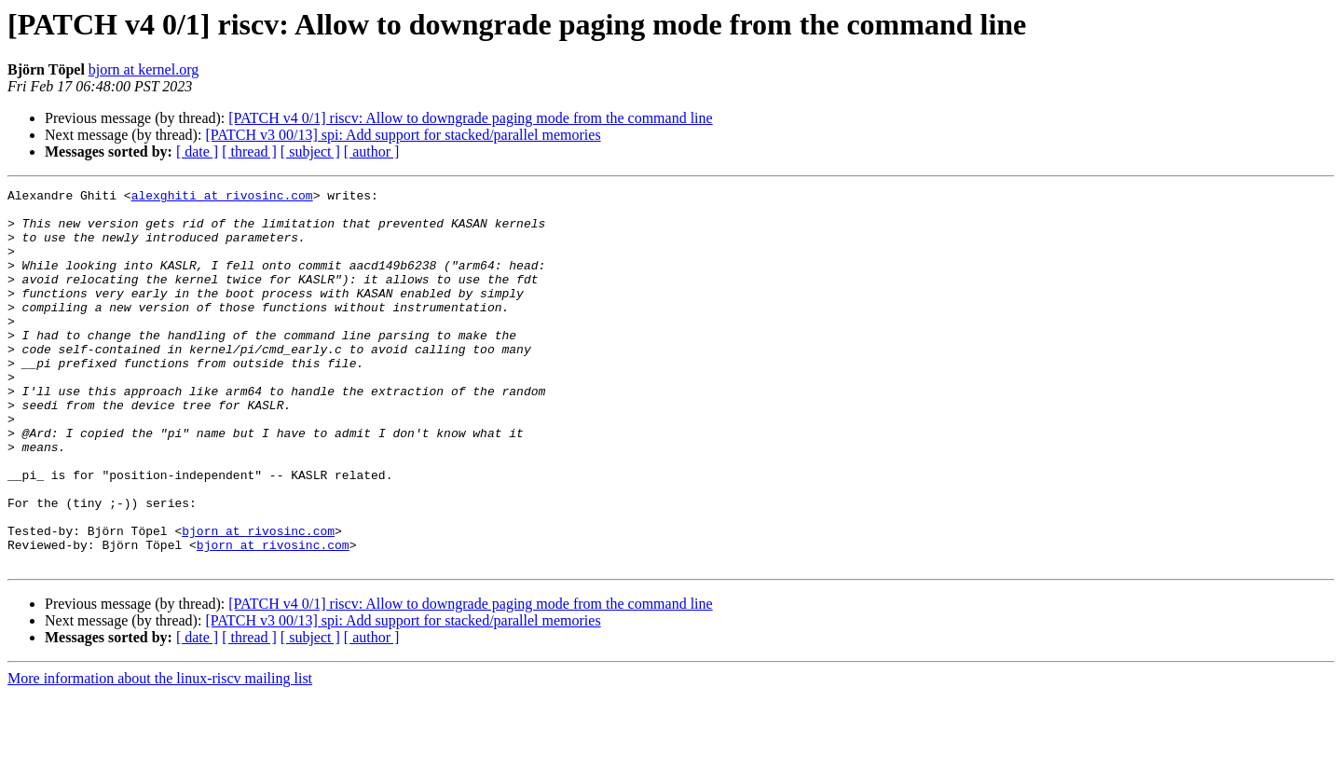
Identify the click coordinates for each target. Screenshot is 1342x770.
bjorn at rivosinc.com (258, 600)
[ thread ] (249, 151)
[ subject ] (310, 151)
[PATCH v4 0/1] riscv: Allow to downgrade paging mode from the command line (470, 118)
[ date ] (197, 151)
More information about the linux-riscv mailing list (159, 754)
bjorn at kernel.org (144, 69)
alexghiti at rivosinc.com (222, 197)
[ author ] (372, 151)
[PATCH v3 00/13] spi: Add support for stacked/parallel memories (402, 135)
